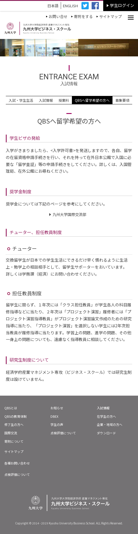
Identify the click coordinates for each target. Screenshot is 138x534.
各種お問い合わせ (17, 463)
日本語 (53, 5)
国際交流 (10, 433)
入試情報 (46, 100)
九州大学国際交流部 (69, 214)
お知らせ (56, 408)
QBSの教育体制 (15, 416)
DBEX (54, 416)
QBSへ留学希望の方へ (92, 100)
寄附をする (83, 16)
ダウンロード (106, 433)
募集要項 (122, 100)
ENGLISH (70, 5)
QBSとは (10, 408)
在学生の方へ (106, 416)
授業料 (64, 100)
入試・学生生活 (21, 100)
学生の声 (56, 424)
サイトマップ (110, 16)
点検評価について (63, 433)
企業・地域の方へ (109, 424)
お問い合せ (58, 16)
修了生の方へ (13, 424)
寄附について (13, 441)
